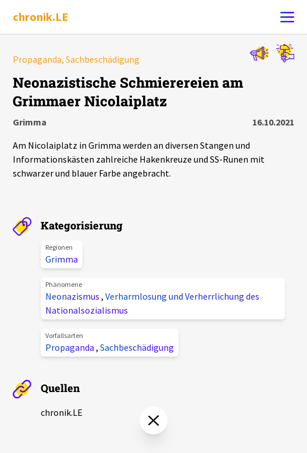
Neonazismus (73, 296)
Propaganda (70, 347)
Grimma (61, 259)
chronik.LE (40, 16)
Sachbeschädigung (137, 347)
